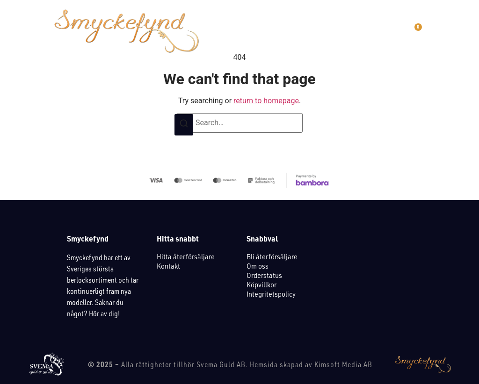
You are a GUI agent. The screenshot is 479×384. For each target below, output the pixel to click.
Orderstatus (264, 275)
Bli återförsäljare (272, 256)
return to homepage (266, 100)
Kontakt (168, 266)
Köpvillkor (261, 284)
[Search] (183, 124)
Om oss (258, 266)
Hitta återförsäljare (186, 256)
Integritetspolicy (271, 294)
